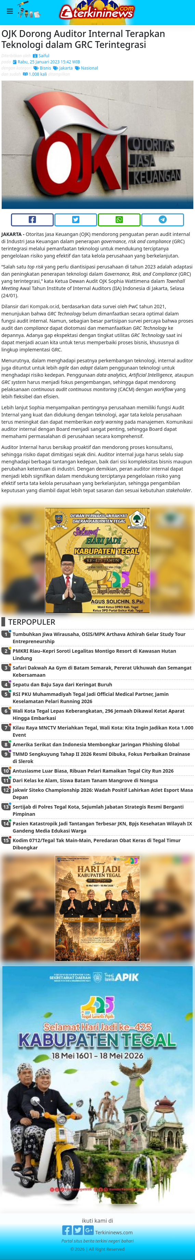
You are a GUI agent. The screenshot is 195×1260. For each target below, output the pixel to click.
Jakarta (63, 68)
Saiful (41, 56)
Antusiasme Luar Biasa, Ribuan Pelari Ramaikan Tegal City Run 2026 (93, 771)
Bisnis (42, 68)
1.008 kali (35, 74)
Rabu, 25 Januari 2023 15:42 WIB (46, 62)
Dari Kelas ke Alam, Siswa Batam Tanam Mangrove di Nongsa (85, 780)
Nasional (86, 68)
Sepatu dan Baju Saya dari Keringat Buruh (62, 684)
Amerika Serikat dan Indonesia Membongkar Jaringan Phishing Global (96, 744)
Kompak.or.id (44, 306)
